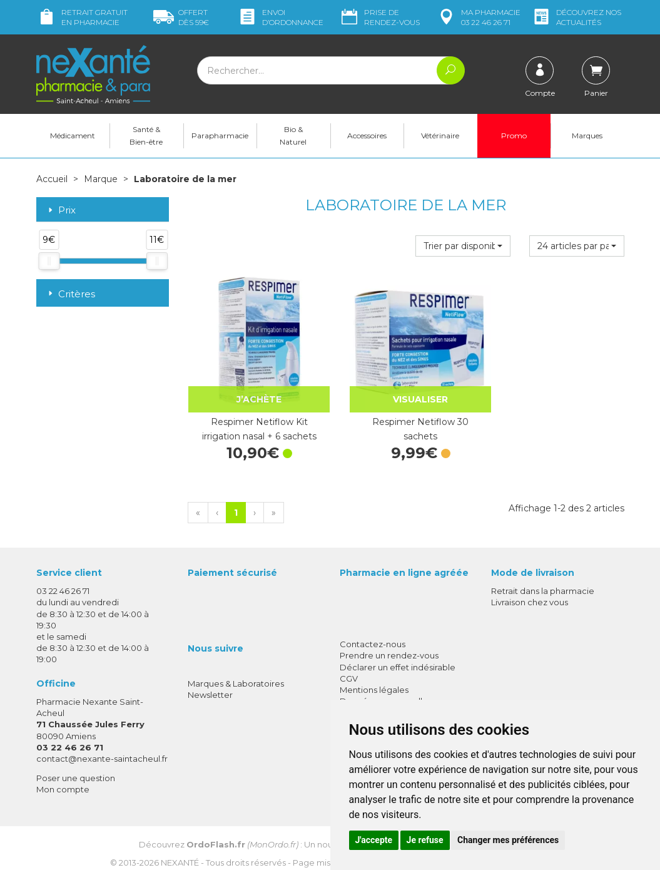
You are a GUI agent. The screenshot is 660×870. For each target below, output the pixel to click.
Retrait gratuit (82, 17)
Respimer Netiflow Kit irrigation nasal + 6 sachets (254, 418)
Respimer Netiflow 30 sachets (406, 418)
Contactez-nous (372, 633)
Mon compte (62, 779)
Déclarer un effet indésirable (397, 657)
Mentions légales (374, 679)
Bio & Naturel (293, 135)
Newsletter (210, 685)
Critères (70, 293)
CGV (349, 668)
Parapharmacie (219, 135)
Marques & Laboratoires (236, 673)
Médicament (72, 135)
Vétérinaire (440, 135)
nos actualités (576, 17)
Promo (514, 135)
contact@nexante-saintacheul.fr (102, 748)
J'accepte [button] (374, 840)
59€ (181, 17)
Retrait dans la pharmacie (542, 580)
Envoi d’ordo (280, 17)
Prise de (379, 17)
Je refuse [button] (425, 840)
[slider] (48, 260)
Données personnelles (386, 690)
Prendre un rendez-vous (389, 645)
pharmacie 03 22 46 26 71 (478, 17)
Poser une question (75, 767)
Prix (61, 210)
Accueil (52, 179)
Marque (101, 179)
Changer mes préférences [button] (508, 840)
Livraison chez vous (529, 592)
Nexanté (180, 852)
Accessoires (367, 135)
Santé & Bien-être (146, 135)
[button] (462, 245)
